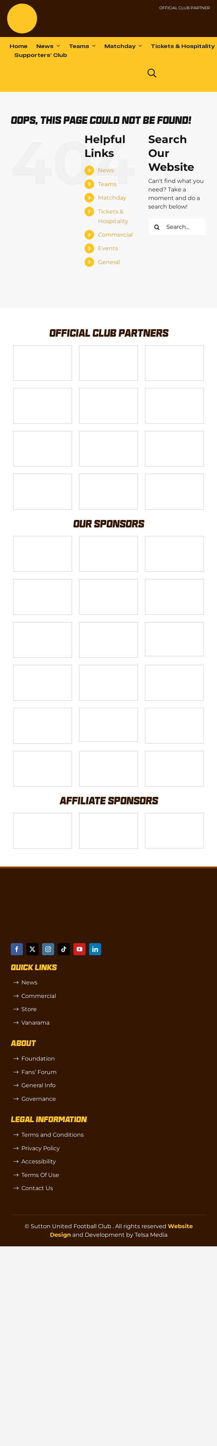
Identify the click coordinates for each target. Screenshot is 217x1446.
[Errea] (108, 754)
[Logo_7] (174, 539)
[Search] (157, 227)
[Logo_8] (43, 582)
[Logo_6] (108, 539)
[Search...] (177, 227)
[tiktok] (64, 949)
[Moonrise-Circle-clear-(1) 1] (43, 711)
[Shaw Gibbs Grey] (174, 711)
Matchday (112, 197)
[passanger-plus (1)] (174, 667)
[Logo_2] (174, 391)
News (106, 170)
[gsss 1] (174, 434)
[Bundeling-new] (108, 625)
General (109, 262)
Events (108, 248)
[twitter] (32, 949)
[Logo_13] (174, 582)
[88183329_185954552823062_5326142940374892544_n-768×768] (43, 625)
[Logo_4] (108, 434)
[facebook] (17, 949)
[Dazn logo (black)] (126, 73)
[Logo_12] (43, 391)
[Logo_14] (174, 348)
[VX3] (108, 348)
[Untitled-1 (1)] (183, 20)
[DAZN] (174, 476)
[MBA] (108, 582)
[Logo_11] (43, 434)
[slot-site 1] (43, 667)
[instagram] (48, 949)
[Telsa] (43, 348)
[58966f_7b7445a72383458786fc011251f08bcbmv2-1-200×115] (108, 711)
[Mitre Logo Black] (174, 754)
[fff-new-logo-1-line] (43, 476)
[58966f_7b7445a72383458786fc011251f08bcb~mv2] (174, 625)
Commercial (115, 234)
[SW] (43, 816)
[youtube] (79, 949)
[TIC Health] (43, 754)
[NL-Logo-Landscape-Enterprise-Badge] (144, 21)
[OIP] (174, 816)
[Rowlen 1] (108, 667)
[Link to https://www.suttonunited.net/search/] (152, 73)
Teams (107, 184)
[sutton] (22, 6)
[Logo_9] (108, 391)
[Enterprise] (108, 476)
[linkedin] (95, 949)
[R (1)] (108, 816)
